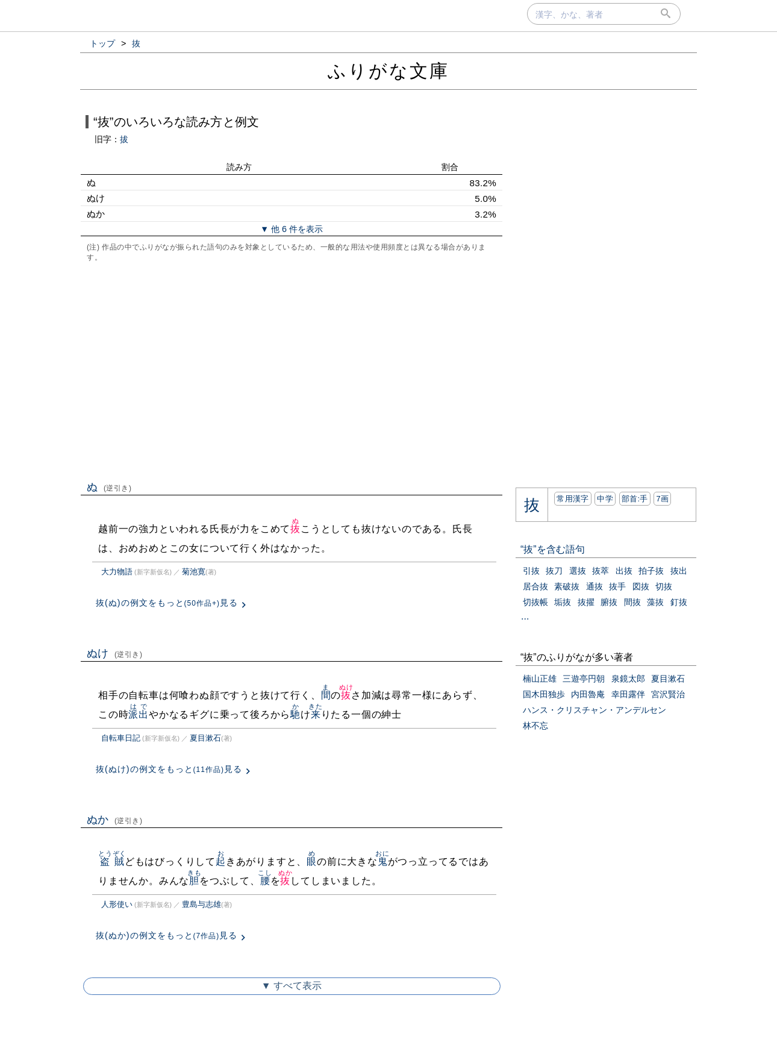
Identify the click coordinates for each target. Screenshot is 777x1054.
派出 (138, 714)
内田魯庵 (588, 694)
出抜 (624, 571)
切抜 (663, 586)
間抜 (632, 602)
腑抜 (609, 602)
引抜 (531, 571)
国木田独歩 (544, 694)
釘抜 (678, 602)
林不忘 (535, 725)
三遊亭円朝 (584, 678)
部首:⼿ (635, 498)
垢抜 (562, 602)
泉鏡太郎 (628, 678)
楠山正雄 (540, 678)
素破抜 (566, 586)
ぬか (115, 820)
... (525, 616)
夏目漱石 (205, 737)
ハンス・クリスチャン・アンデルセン (594, 710)
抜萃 (600, 571)
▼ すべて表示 (291, 985)
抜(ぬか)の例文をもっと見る (166, 935)
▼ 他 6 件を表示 (291, 229)
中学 (605, 498)
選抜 (577, 571)
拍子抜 (651, 571)
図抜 (640, 586)
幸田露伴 (628, 694)
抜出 (678, 571)
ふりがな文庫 (388, 71)
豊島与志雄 (201, 904)
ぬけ (115, 653)
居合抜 (535, 586)
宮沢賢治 (668, 694)
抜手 (617, 586)
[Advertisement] (291, 370)
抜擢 (586, 602)
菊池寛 (193, 571)
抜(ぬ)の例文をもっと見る (167, 602)
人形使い (117, 904)
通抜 (594, 586)
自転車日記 (120, 737)
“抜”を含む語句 (552, 549)
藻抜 (655, 602)
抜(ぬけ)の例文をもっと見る (169, 769)
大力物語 (117, 571)
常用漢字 (572, 498)
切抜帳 (535, 602)
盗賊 (112, 861)
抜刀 (554, 571)
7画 (662, 498)
